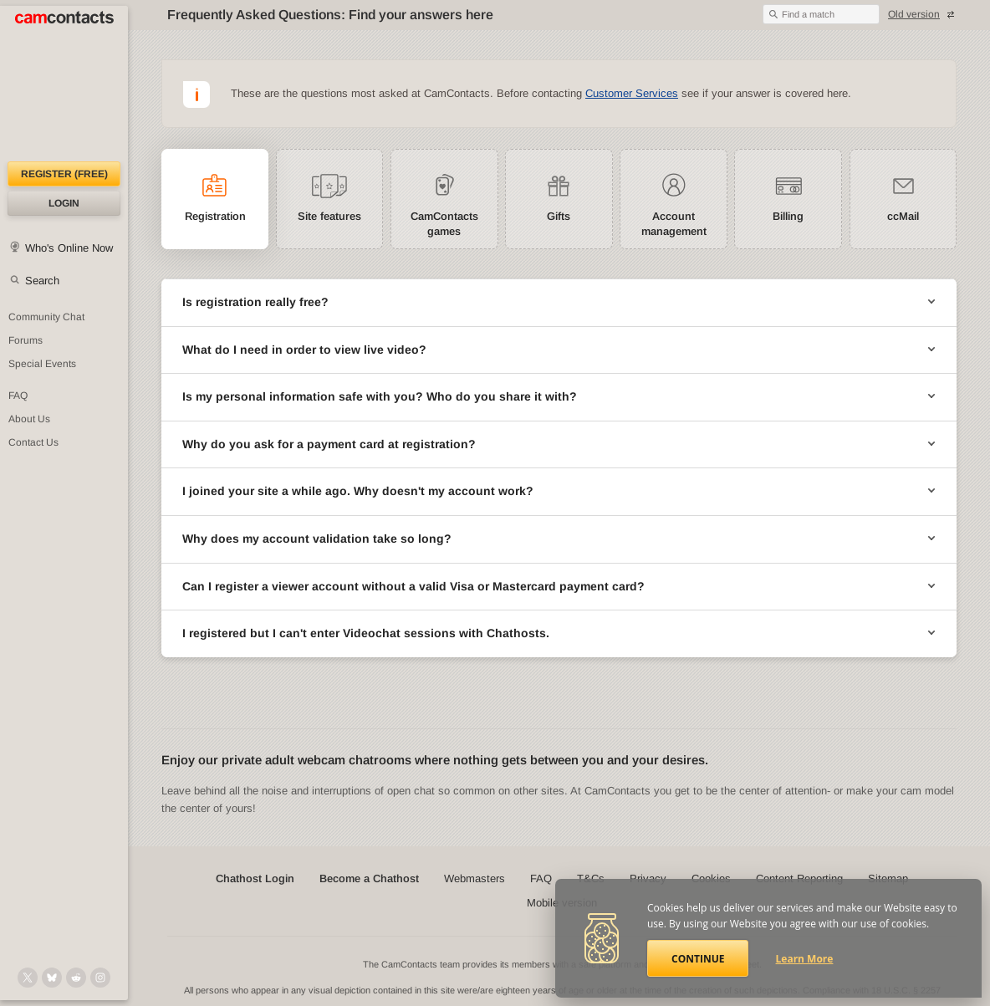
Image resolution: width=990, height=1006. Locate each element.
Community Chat (46, 317)
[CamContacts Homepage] (64, 83)
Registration (215, 216)
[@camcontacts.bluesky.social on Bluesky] (52, 978)
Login (63, 203)
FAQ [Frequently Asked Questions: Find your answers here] (18, 395)
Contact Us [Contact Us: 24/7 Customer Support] (33, 442)
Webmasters (474, 878)
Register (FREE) (64, 174)
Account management (674, 223)
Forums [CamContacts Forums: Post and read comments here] (25, 340)
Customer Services (631, 93)
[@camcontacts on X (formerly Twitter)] (28, 978)
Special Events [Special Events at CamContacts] (42, 364)
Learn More (805, 959)
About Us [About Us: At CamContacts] (29, 419)
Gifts (558, 216)
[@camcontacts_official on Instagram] (100, 978)
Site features (329, 216)
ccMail (903, 216)
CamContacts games (444, 223)
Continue (697, 959)
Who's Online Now (69, 248)
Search (42, 280)
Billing (788, 216)
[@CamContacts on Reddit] (76, 978)
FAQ (541, 878)
